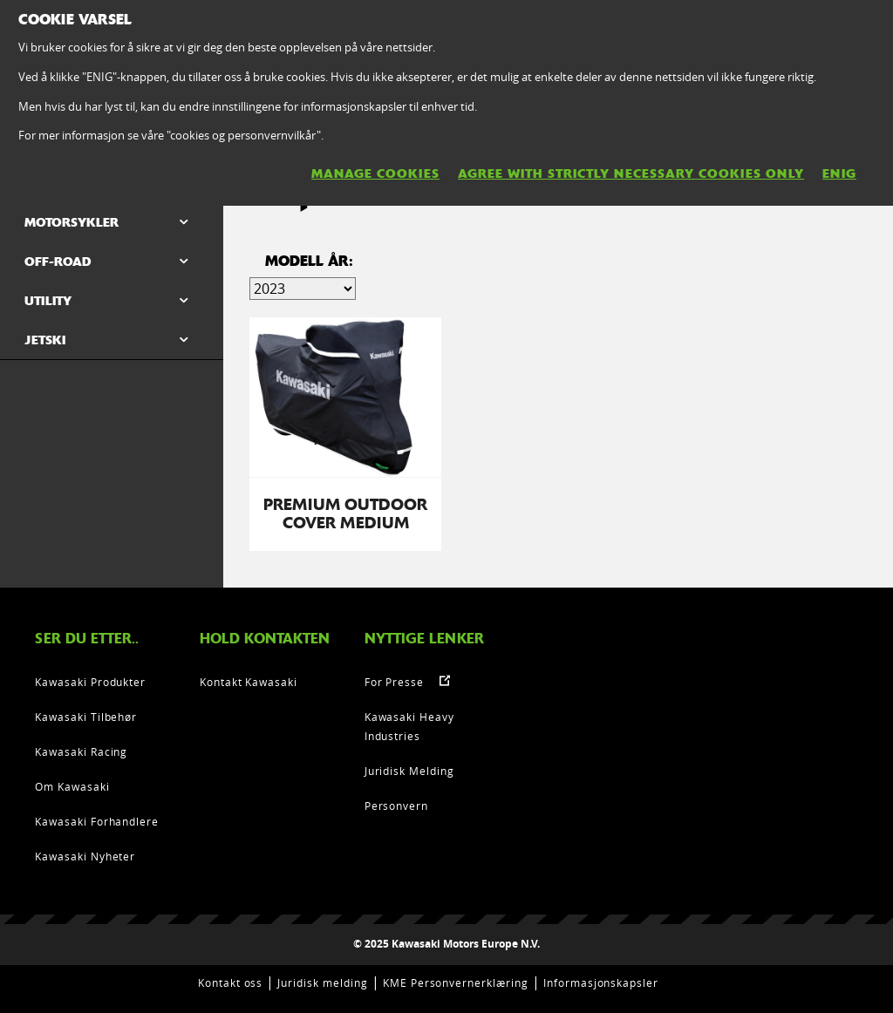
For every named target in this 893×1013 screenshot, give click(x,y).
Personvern (397, 805)
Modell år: (309, 261)
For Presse (395, 682)
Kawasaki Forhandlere (97, 821)
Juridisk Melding (409, 771)
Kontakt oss (230, 982)
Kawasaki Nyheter (85, 856)
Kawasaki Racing (81, 751)
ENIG (839, 173)
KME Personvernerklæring (455, 982)
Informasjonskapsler (600, 982)
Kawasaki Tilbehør (86, 717)
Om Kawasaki (72, 786)
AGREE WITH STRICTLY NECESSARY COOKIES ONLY (631, 173)
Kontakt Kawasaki (248, 682)
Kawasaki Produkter (90, 682)
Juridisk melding (322, 982)
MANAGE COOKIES (375, 173)
